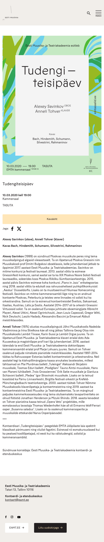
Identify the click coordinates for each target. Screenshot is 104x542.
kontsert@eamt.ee (17, 500)
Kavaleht (52, 219)
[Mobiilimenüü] (98, 13)
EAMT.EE (16, 528)
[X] (19, 229)
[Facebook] (12, 229)
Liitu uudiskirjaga (50, 528)
